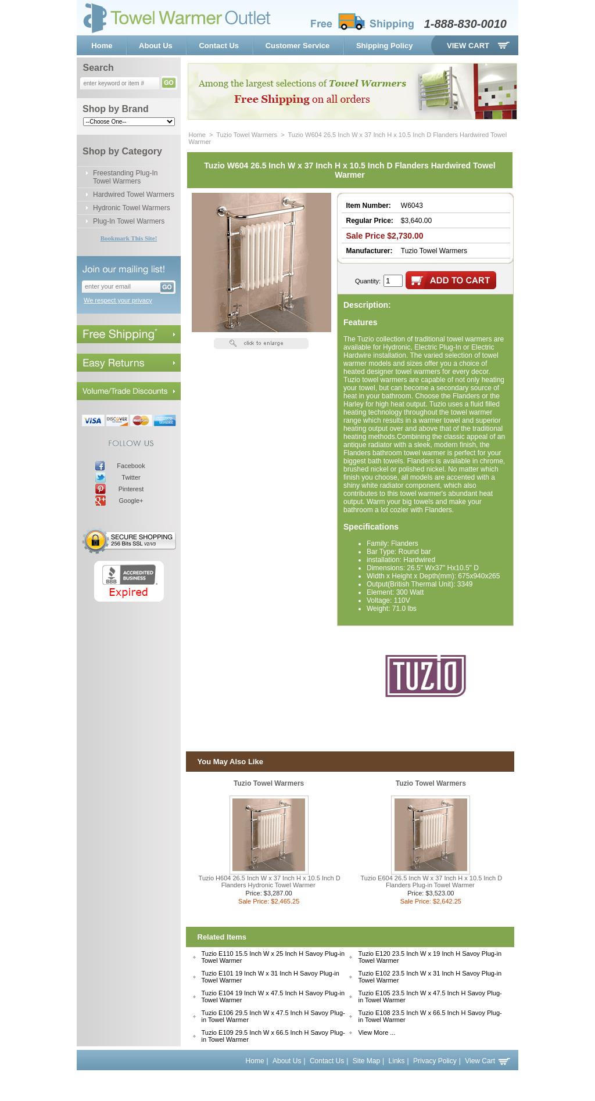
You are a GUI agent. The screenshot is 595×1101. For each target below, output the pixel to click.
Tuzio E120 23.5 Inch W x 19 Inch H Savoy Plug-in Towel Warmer (429, 957)
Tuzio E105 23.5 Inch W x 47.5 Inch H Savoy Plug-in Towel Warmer (429, 996)
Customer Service (298, 45)
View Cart (468, 45)
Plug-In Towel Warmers (128, 221)
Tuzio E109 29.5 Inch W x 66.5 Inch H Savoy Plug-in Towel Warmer (273, 1036)
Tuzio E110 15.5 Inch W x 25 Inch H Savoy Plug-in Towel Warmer (273, 957)
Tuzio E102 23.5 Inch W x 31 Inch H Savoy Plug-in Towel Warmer (429, 977)
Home (101, 45)
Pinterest (131, 488)
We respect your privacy (118, 300)
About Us (156, 45)
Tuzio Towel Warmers (246, 134)
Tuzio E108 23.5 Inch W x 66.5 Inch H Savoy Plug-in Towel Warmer (429, 1016)
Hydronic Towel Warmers (131, 208)
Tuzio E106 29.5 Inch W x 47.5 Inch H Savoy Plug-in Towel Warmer (273, 1016)
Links (397, 1061)
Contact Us (219, 45)
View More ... (376, 1032)
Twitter (130, 477)
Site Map (366, 1061)
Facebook (131, 465)
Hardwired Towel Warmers (133, 194)
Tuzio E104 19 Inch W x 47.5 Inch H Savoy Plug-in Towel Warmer (273, 996)
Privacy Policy (435, 1061)
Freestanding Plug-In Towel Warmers (125, 177)
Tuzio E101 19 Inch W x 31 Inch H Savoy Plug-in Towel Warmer (270, 977)
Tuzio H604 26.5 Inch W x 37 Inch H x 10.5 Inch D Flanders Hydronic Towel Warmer (269, 881)
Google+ (131, 500)
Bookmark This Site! (129, 238)
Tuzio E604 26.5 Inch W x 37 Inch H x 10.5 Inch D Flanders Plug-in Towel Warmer (432, 881)
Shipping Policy (384, 45)
